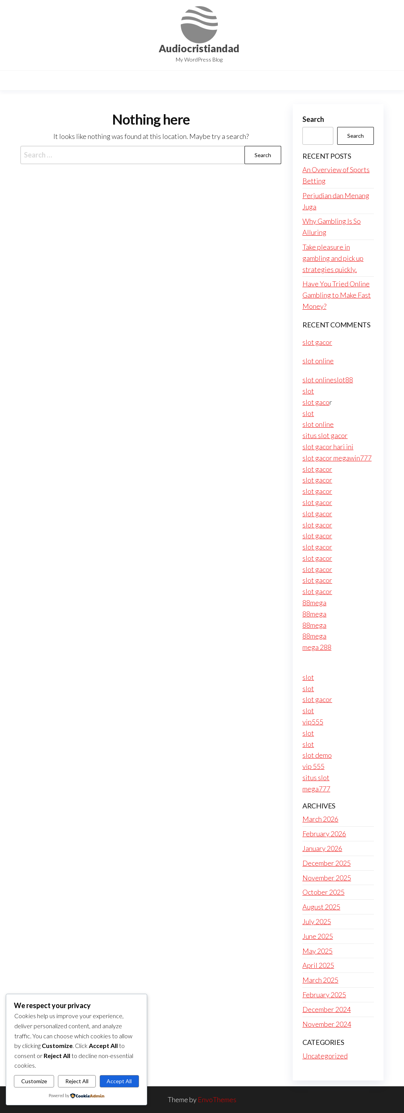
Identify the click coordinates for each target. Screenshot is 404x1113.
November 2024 (326, 1024)
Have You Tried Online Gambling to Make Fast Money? (336, 294)
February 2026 (324, 833)
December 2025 (326, 863)
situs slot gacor (325, 435)
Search (313, 119)
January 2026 (322, 848)
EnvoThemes (217, 1099)
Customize (34, 1081)
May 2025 (317, 951)
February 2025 (324, 994)
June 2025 (317, 936)
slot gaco (315, 402)
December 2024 (326, 1009)
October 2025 (323, 892)
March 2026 (320, 819)
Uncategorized (325, 1055)
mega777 (316, 788)
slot (308, 391)
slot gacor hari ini (327, 446)
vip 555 (313, 766)
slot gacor (317, 342)
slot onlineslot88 (327, 379)
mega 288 (316, 647)
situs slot (315, 777)
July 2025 (316, 921)
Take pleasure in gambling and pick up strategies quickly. (332, 258)
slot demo (317, 755)
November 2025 (326, 877)
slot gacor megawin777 (337, 458)
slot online (318, 360)
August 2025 (321, 906)
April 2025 (318, 965)
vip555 (312, 721)
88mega (314, 602)
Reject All (76, 1081)
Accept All (119, 1081)
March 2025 (320, 980)
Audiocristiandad (199, 48)
